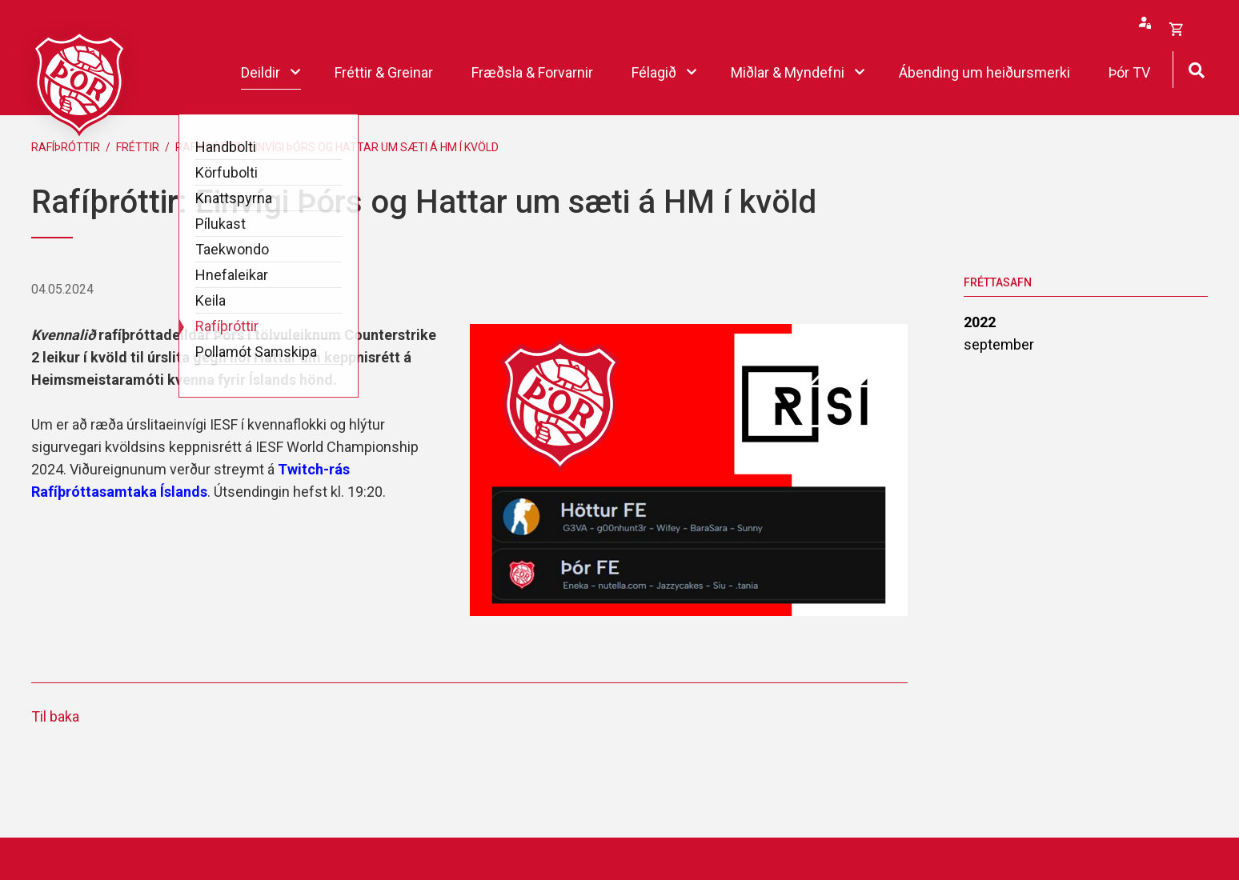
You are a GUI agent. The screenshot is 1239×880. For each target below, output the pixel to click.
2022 (980, 322)
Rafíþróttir (65, 147)
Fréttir (137, 147)
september (999, 344)
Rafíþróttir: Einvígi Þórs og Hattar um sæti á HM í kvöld (337, 147)
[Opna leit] (1196, 68)
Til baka (55, 716)
